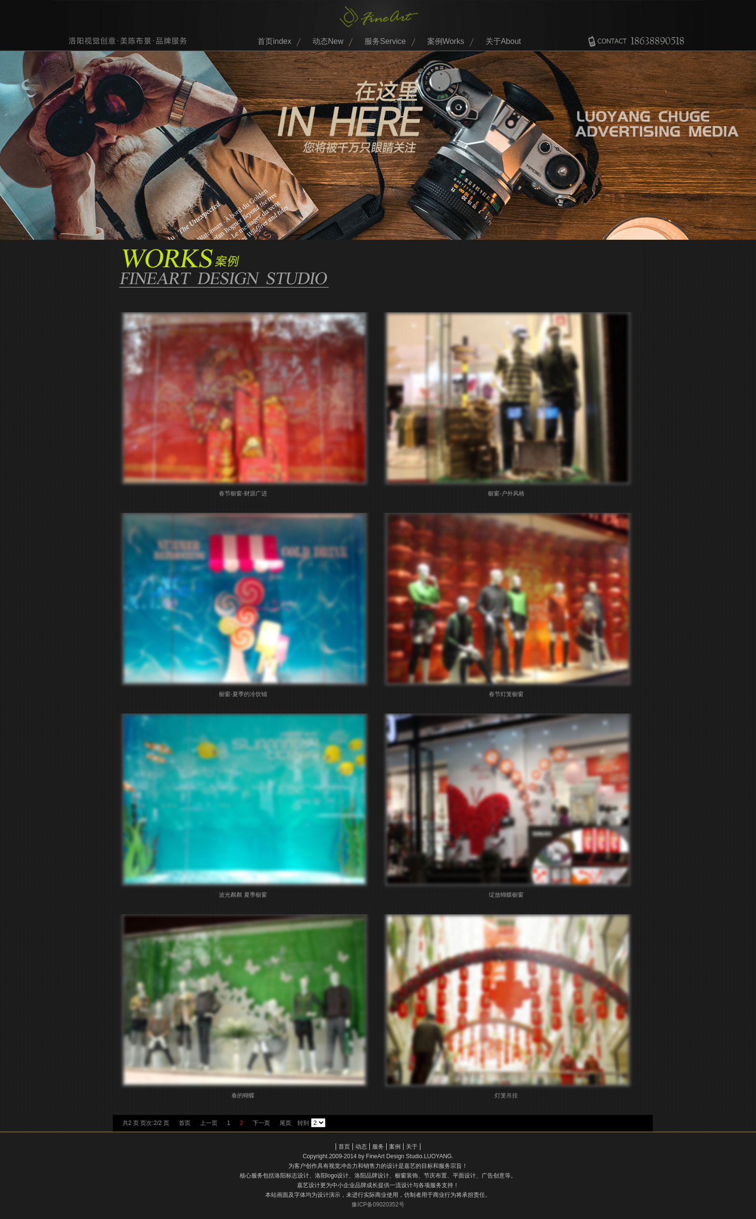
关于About (503, 41)
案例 (395, 1146)
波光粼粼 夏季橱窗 (243, 894)
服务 (378, 1146)
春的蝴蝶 (243, 1095)
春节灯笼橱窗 (506, 694)
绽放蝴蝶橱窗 (506, 894)
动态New (327, 41)
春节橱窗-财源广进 (243, 493)
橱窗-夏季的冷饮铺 (243, 694)
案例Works (445, 41)
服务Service (384, 41)
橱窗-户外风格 (506, 493)
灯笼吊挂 (506, 1095)
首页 (184, 1123)
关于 (412, 1146)
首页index (274, 41)
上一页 (208, 1123)
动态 (361, 1146)
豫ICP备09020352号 (377, 1204)
